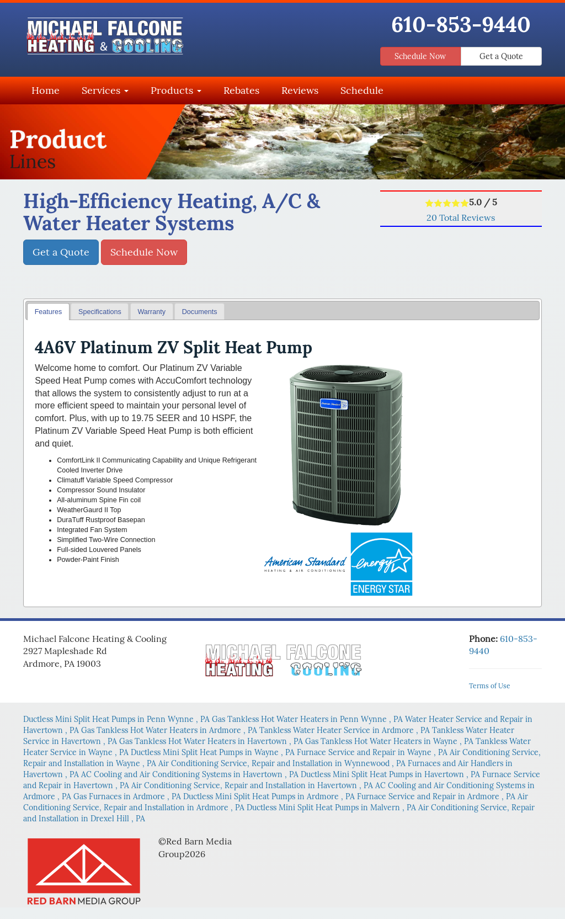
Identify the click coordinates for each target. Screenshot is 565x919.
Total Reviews (461, 217)
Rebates (241, 90)
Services (105, 90)
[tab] (48, 311)
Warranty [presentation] (151, 312)
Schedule (361, 90)
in (117, 719)
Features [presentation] (48, 312)
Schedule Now (420, 56)
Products (176, 90)
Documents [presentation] (199, 312)
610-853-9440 (461, 24)
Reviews (299, 90)
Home (45, 90)
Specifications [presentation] (99, 312)
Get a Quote (501, 56)
